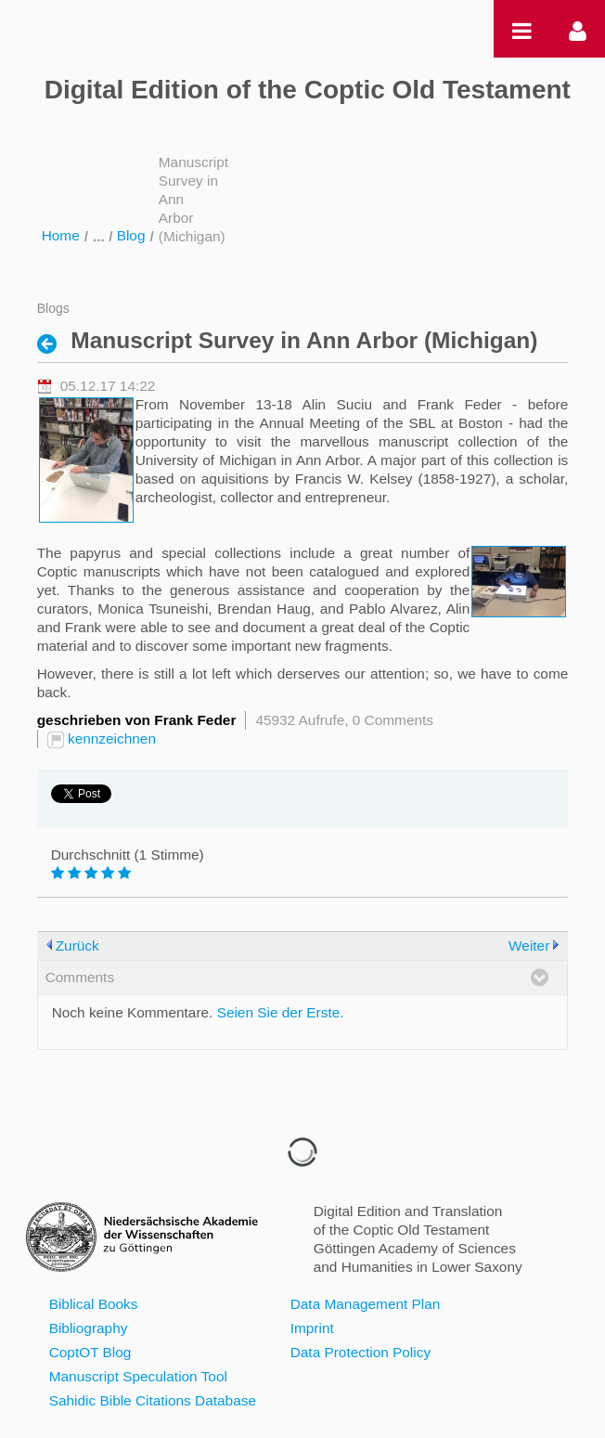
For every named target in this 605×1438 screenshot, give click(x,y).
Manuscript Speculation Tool (138, 1376)
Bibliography (88, 1328)
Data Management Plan (365, 1304)
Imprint (312, 1328)
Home (61, 235)
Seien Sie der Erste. (280, 1012)
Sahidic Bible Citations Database (152, 1400)
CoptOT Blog (90, 1352)
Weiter (528, 945)
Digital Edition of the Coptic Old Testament (308, 89)
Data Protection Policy (360, 1352)
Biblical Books (93, 1304)
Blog (131, 235)
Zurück (77, 945)
